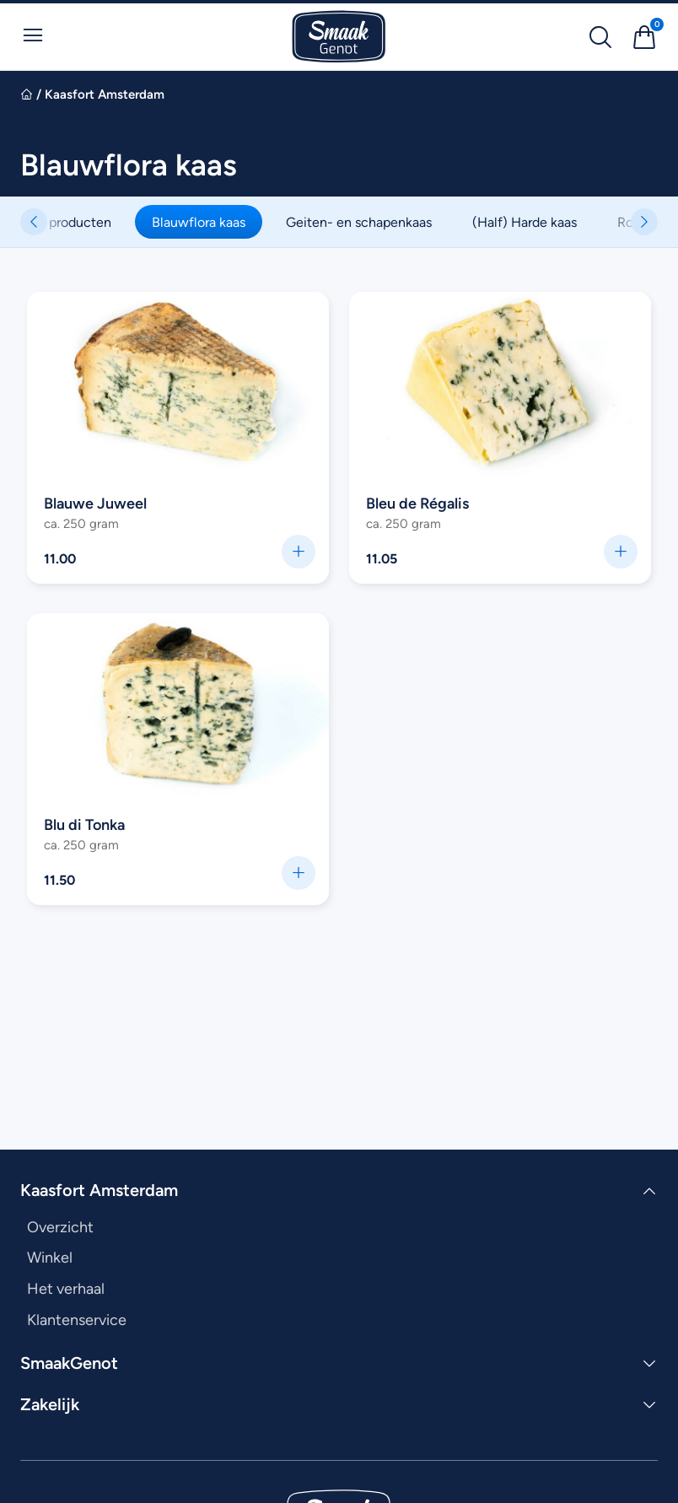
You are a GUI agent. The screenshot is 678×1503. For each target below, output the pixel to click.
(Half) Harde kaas (539, 222)
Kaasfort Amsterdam (104, 94)
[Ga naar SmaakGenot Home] (339, 36)
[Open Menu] (33, 36)
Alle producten (81, 222)
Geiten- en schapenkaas (374, 222)
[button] (644, 221)
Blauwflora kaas (214, 222)
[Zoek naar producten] (600, 37)
